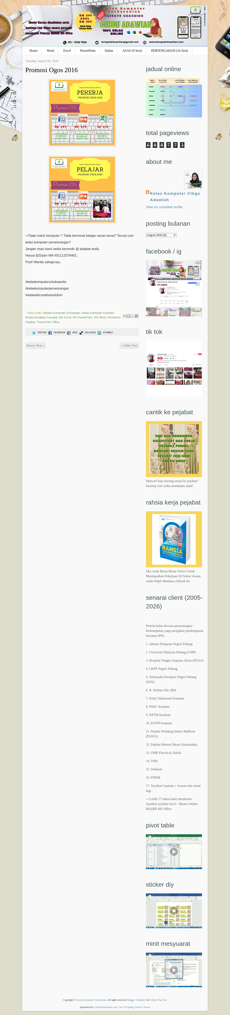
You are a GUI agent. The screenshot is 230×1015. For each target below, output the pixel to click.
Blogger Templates (136, 1000)
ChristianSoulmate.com (105, 1007)
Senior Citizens (142, 1007)
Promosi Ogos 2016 (51, 70)
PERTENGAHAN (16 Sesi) (169, 50)
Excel (67, 50)
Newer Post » (35, 345)
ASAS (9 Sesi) (132, 50)
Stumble (105, 332)
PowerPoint (88, 50)
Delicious (87, 332)
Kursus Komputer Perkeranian (91, 1000)
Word (50, 50)
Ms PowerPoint (82, 317)
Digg (72, 332)
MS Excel (65, 317)
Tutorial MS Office (48, 322)
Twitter (39, 332)
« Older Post (129, 345)
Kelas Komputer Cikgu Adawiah (175, 196)
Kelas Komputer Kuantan (98, 312)
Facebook (56, 332)
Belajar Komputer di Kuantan (61, 312)
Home (33, 50)
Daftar (109, 50)
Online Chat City (158, 1000)
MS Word (100, 317)
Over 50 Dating (126, 1007)
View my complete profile (164, 207)
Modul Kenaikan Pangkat (41, 317)
